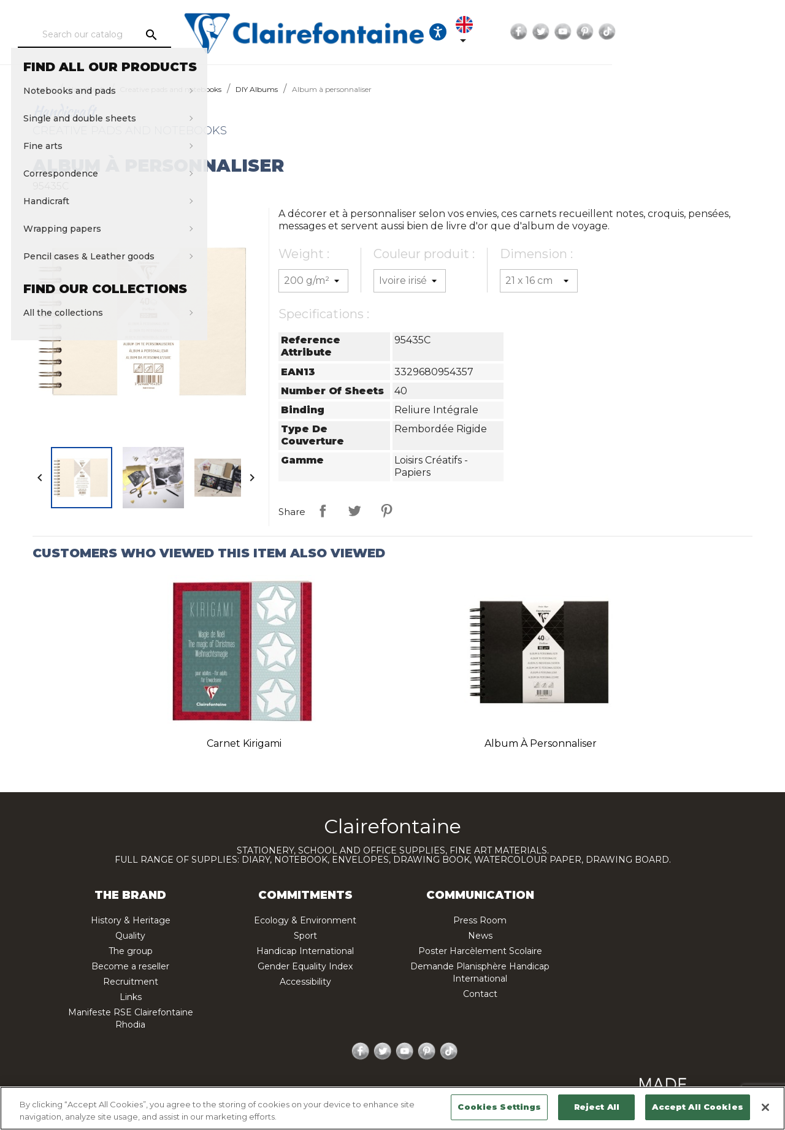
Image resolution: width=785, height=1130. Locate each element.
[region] (392, 1108)
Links (131, 996)
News (480, 935)
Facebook (657, 32)
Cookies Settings (499, 1107)
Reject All (596, 1107)
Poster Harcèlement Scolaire (480, 950)
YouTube (701, 32)
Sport (305, 935)
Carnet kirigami (244, 743)
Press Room (480, 920)
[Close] (765, 1107)
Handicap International (305, 950)
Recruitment (130, 981)
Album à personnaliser (540, 743)
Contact (480, 993)
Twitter (679, 32)
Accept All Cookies (697, 1107)
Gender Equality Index (305, 966)
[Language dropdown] (602, 31)
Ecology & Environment (305, 920)
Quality (130, 935)
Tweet (354, 510)
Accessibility (305, 981)
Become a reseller (130, 966)
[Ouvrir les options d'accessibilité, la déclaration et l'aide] (564, 31)
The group (131, 950)
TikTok (746, 32)
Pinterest (723, 32)
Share (322, 510)
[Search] (132, 35)
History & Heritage (130, 920)
